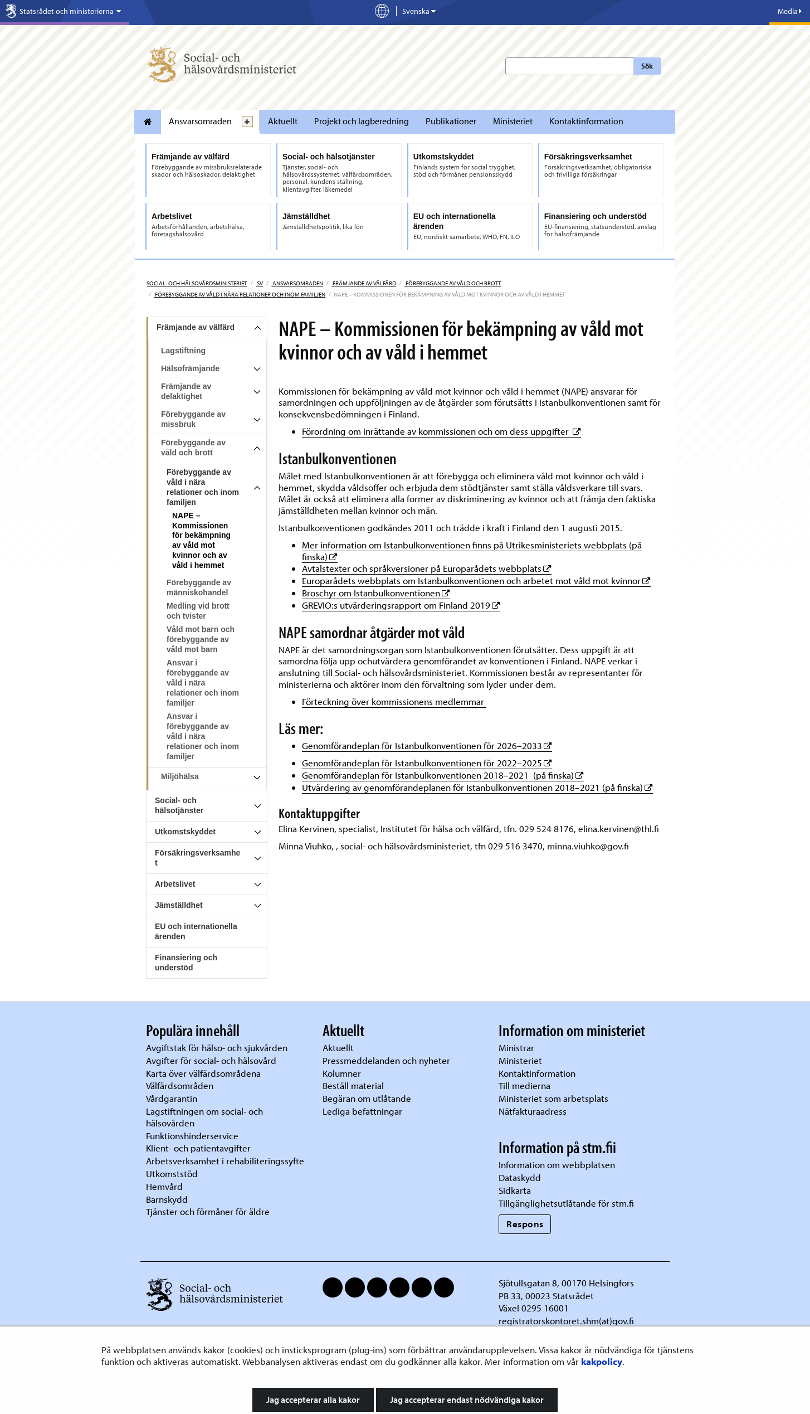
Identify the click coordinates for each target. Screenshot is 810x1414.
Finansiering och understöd (186, 962)
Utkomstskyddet (185, 831)
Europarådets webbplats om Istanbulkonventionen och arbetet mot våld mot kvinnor (476, 580)
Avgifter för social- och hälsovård (211, 1060)
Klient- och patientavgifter (198, 1148)
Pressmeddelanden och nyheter (386, 1060)
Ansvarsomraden (200, 121)
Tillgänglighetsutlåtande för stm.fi (566, 1203)
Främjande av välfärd (363, 283)
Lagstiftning (183, 350)
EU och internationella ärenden (196, 931)
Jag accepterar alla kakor (313, 1399)
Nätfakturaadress (533, 1111)
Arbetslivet (175, 884)
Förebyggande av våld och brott (452, 283)
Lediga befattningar (362, 1111)
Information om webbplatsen (557, 1164)
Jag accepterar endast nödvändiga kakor (467, 1399)
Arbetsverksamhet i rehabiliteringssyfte (226, 1161)
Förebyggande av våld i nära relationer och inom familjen (239, 294)
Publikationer (451, 121)
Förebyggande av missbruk (193, 419)
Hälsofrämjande (190, 368)
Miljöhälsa (180, 776)
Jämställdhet (179, 905)
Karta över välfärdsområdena (203, 1073)
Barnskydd (167, 1199)
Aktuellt (282, 121)
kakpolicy (601, 1361)
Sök (647, 65)
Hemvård (164, 1186)
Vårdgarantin (171, 1098)
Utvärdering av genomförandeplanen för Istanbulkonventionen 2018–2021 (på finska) (477, 787)
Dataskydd (520, 1177)
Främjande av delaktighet (186, 391)
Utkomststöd (172, 1173)
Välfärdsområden (179, 1085)
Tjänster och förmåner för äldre (208, 1211)
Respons (525, 1224)
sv (259, 283)
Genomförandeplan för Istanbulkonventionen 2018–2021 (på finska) (443, 775)
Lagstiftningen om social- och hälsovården (204, 1117)
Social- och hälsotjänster (179, 805)
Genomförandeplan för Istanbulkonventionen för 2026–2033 (427, 745)
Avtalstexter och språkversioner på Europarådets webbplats (427, 568)
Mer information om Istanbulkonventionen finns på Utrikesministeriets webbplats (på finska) (472, 550)
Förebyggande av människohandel (199, 587)
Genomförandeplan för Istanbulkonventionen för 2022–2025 (427, 763)
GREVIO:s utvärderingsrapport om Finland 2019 (401, 605)
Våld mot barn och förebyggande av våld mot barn (201, 639)
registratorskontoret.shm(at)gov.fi (566, 1320)
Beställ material (353, 1085)
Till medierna (524, 1085)
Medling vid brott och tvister (198, 610)
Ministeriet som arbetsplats (553, 1098)
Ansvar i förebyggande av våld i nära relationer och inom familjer (203, 682)
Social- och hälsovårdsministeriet (197, 283)
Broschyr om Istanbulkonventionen (376, 593)
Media (790, 11)
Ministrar (516, 1047)
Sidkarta (515, 1190)
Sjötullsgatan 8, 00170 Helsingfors (566, 1283)
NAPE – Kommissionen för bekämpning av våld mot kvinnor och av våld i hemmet (201, 540)
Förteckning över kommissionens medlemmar (394, 701)
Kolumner (342, 1073)
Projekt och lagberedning (361, 121)
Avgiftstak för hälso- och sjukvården (216, 1047)
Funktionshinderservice (192, 1135)
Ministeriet (513, 121)
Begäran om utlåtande (367, 1098)
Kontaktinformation (586, 121)
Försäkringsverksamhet (197, 857)
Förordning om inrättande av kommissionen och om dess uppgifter (441, 431)
